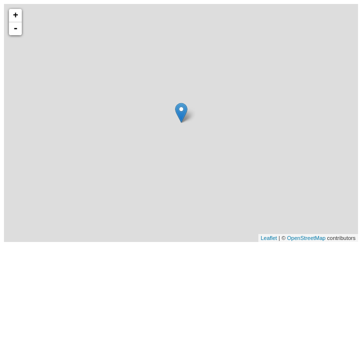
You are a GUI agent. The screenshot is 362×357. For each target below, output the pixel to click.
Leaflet (269, 238)
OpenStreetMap (306, 238)
